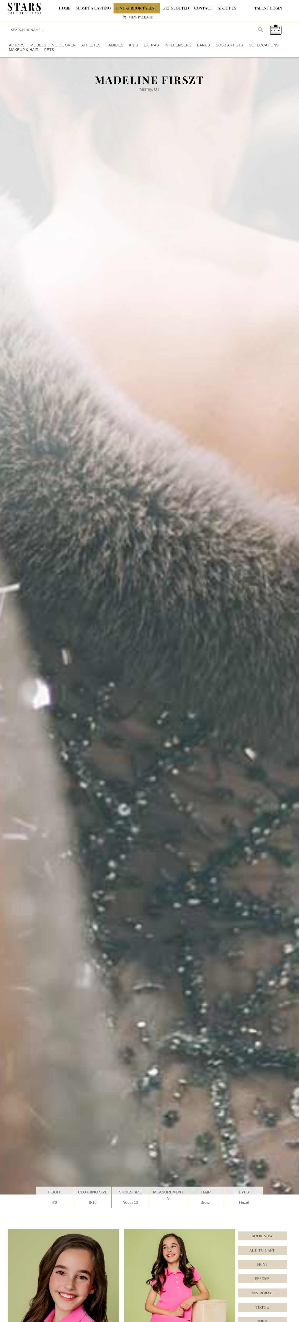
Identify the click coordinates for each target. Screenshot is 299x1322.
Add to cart (262, 1249)
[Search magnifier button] (260, 29)
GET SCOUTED (176, 8)
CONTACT (203, 8)
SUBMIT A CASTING (93, 8)
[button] (262, 1292)
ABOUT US (227, 8)
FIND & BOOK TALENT (136, 8)
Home (64, 8)
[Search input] (131, 29)
